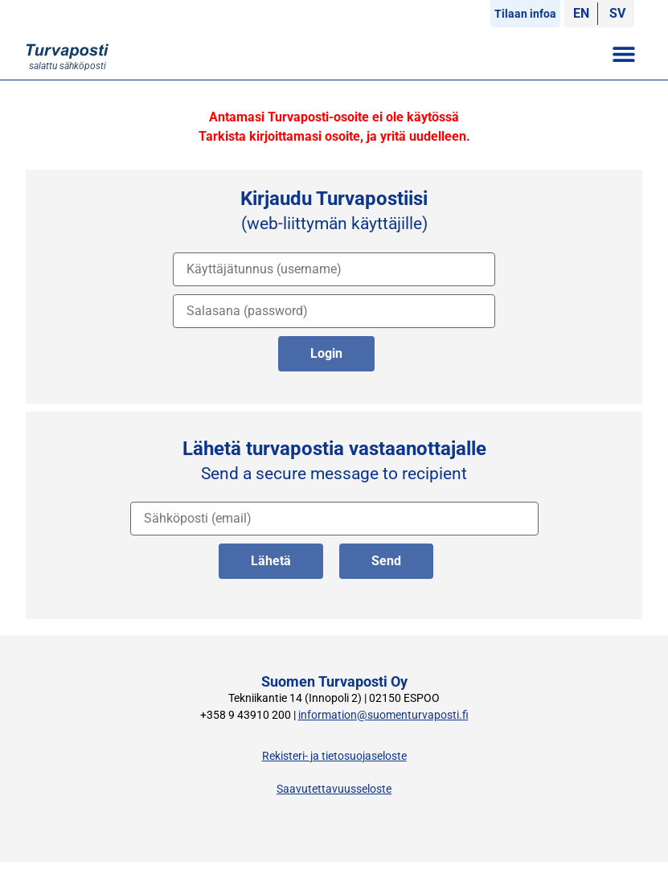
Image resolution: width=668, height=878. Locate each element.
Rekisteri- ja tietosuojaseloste (334, 756)
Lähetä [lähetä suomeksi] (271, 560)
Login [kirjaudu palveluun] (326, 353)
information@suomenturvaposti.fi (383, 715)
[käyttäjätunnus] (334, 269)
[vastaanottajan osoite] (334, 518)
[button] (624, 53)
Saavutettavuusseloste (334, 789)
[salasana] (334, 311)
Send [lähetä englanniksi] (386, 560)
